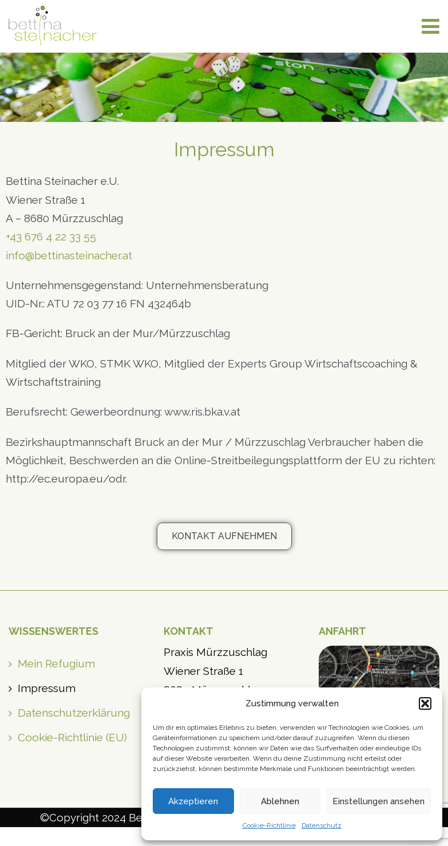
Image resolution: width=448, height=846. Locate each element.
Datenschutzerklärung (74, 712)
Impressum (47, 688)
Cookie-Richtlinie (269, 825)
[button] (425, 703)
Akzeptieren (193, 801)
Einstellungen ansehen (378, 801)
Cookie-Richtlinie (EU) (72, 737)
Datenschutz (322, 825)
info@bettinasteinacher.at (69, 255)
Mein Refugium (56, 663)
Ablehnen (280, 801)
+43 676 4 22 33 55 (51, 236)
